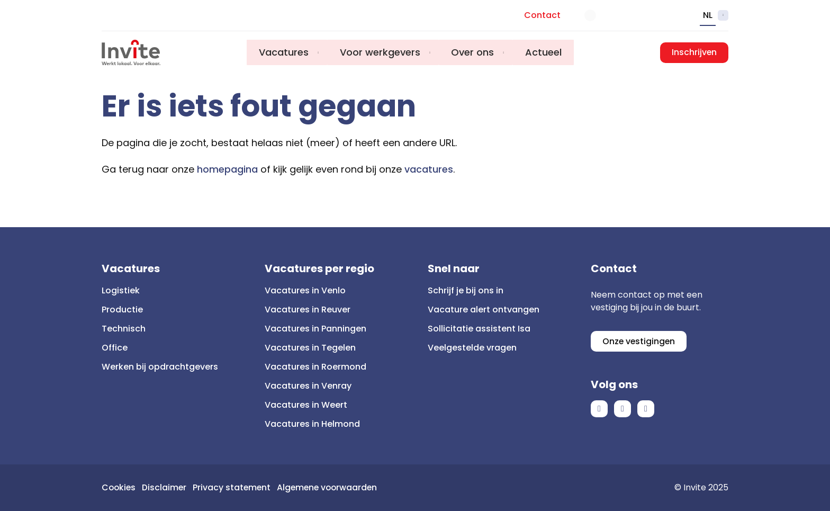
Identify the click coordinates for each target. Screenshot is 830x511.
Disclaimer (165, 487)
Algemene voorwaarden (331, 487)
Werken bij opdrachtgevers (160, 367)
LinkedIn (622, 409)
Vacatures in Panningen (315, 328)
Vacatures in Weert (306, 405)
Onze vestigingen (639, 341)
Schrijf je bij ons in (465, 290)
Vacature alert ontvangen (483, 309)
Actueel (545, 52)
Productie (122, 309)
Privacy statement (234, 487)
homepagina (227, 169)
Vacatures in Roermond (315, 367)
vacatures (428, 169)
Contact (542, 15)
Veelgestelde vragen (472, 348)
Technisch (124, 328)
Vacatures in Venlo (305, 290)
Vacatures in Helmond (312, 424)
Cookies (119, 487)
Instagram (645, 409)
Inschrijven (694, 53)
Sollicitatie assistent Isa (479, 328)
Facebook (599, 409)
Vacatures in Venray (308, 386)
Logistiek (121, 290)
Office (115, 348)
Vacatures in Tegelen (310, 348)
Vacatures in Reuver (307, 309)
